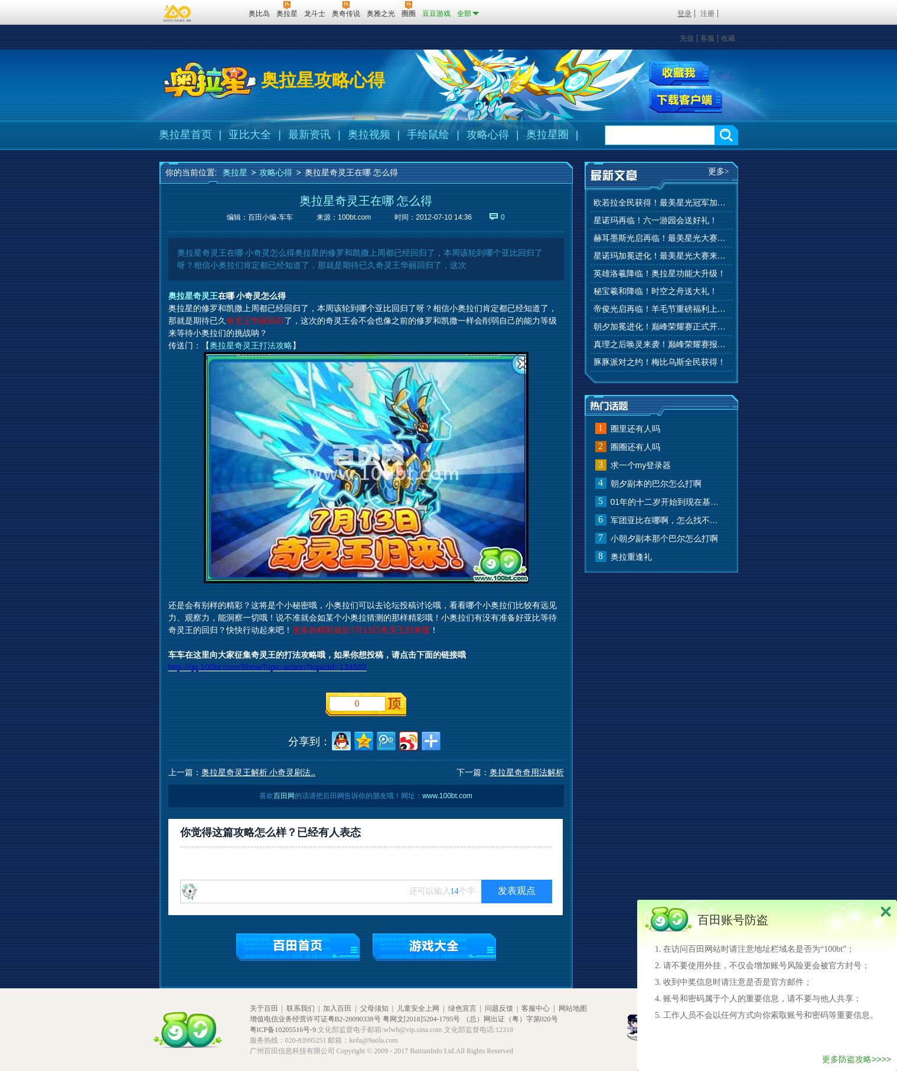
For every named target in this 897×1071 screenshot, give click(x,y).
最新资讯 (309, 135)
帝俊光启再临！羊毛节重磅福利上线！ (661, 309)
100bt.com (354, 217)
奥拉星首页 (185, 135)
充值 (687, 38)
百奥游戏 (177, 13)
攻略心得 (488, 135)
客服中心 (535, 1008)
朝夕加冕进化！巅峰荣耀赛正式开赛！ (661, 326)
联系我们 (300, 1008)
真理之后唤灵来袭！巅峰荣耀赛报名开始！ (661, 344)
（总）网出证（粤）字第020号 (510, 1019)
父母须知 (374, 1008)
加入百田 (337, 1008)
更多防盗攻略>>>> (856, 1059)
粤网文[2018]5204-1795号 (422, 1019)
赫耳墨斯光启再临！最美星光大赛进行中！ (661, 238)
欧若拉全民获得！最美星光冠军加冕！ (661, 202)
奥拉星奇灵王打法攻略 (251, 345)
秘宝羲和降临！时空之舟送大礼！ (655, 291)
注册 (707, 13)
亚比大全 (250, 135)
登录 (684, 13)
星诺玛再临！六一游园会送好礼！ (655, 220)
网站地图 (573, 1008)
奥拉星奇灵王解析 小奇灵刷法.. (258, 772)
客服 (707, 38)
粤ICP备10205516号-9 (283, 1030)
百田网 (222, 12)
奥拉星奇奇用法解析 (527, 772)
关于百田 (264, 1008)
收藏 (728, 38)
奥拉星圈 (547, 135)
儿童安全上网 (418, 1008)
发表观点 (517, 891)
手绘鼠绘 (428, 135)
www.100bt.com (447, 796)
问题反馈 (499, 1008)
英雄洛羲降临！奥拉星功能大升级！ (659, 273)
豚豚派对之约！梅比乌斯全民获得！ (659, 362)
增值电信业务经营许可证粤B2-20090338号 (315, 1019)
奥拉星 (235, 172)
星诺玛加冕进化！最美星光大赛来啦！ (661, 256)
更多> (718, 171)
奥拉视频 (369, 135)
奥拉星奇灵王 (193, 296)
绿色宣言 (462, 1008)
